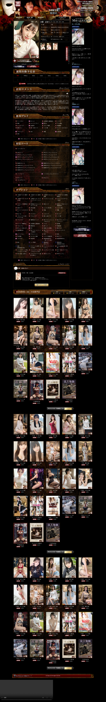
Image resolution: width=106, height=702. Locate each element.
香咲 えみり (52, 319)
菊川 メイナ (52, 374)
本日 (57, 292)
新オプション (85, 371)
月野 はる (19, 347)
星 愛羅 (36, 347)
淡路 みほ (52, 490)
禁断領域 (37, 401)
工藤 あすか (20, 436)
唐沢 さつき (20, 490)
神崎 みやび (69, 490)
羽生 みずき (85, 347)
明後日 (84, 292)
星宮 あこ (36, 374)
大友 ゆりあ (85, 319)
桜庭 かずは (20, 374)
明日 (70, 292)
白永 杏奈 (52, 436)
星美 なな (36, 319)
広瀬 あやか (69, 347)
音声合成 (69, 400)
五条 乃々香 (36, 436)
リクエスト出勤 (69, 374)
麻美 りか (68, 436)
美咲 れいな (69, 319)
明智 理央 (19, 319)
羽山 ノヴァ (52, 347)
